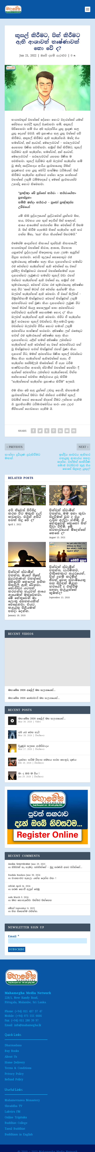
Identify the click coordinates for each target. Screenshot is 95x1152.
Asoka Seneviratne (19, 863)
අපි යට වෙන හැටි (28, 732)
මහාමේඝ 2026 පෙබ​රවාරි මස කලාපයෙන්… (34, 698)
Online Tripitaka (16, 1117)
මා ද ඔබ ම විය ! (28, 773)
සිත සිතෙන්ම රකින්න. (25, 911)
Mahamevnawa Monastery (22, 1100)
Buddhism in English (19, 1134)
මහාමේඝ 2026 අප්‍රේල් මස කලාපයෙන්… (31, 690)
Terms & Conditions (18, 1068)
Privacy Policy (14, 1074)
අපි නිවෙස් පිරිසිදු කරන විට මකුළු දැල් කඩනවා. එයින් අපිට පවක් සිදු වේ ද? (25, 515)
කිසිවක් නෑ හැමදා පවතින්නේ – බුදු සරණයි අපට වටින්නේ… (47, 867)
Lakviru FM (12, 1111)
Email (13, 936)
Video (38, 721)
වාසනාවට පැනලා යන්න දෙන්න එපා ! (34, 878)
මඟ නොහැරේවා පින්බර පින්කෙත (32, 900)
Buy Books (12, 1051)
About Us (11, 1056)
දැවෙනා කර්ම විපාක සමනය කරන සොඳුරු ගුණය (47, 759)
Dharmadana (13, 1045)
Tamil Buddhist (15, 1128)
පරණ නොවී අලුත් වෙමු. (26, 889)
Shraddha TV (13, 1106)
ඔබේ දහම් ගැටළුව (54, 55)
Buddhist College (16, 1123)
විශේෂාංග (39, 735)
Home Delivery (15, 1062)
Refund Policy (14, 1079)
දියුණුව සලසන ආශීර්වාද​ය (33, 745)
